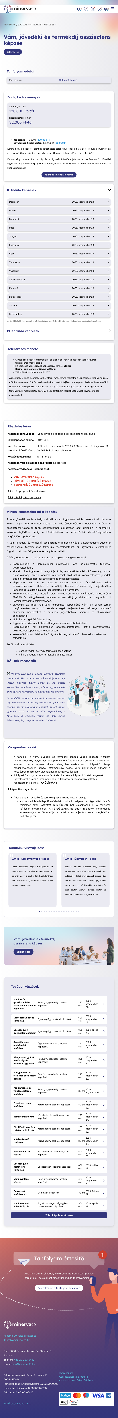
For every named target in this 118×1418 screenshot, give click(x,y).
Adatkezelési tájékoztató (73, 1376)
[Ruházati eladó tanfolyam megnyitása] (103, 1141)
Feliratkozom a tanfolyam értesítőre (59, 1288)
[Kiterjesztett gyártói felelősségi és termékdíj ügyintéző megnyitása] (103, 1060)
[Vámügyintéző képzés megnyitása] (103, 1180)
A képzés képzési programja (24, 497)
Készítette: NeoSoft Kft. (17, 1403)
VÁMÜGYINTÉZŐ (24, 477)
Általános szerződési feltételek (77, 1380)
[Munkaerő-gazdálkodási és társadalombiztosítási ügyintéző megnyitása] (103, 1004)
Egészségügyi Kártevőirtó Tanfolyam (21, 1166)
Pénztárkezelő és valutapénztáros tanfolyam (22, 1090)
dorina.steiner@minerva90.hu (40, 369)
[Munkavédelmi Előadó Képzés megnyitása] (103, 1205)
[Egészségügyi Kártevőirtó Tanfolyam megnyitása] (103, 1166)
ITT (48, 372)
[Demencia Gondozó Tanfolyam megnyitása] (103, 1019)
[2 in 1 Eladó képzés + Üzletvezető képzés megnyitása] (103, 1128)
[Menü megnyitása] (112, 8)
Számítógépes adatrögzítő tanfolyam (21, 1045)
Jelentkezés (13, 52)
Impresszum (66, 1373)
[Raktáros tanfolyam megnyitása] (103, 1116)
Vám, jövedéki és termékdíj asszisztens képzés (25, 1075)
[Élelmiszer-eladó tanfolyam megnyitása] (103, 1104)
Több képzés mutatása (59, 1215)
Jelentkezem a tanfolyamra (59, 174)
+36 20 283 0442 (24, 1359)
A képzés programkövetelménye (26, 491)
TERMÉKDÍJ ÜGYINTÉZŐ (29, 484)
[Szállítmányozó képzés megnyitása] (103, 1153)
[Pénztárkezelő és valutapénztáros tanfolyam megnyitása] (103, 1091)
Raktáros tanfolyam (24, 1116)
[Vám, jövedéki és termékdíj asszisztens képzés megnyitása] (103, 1075)
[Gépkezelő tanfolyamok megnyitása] (103, 1192)
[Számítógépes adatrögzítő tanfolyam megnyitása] (103, 1045)
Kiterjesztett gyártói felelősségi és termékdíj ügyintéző (24, 1060)
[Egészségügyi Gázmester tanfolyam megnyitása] (103, 1031)
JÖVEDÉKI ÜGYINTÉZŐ (28, 480)
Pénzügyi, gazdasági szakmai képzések (30, 24)
